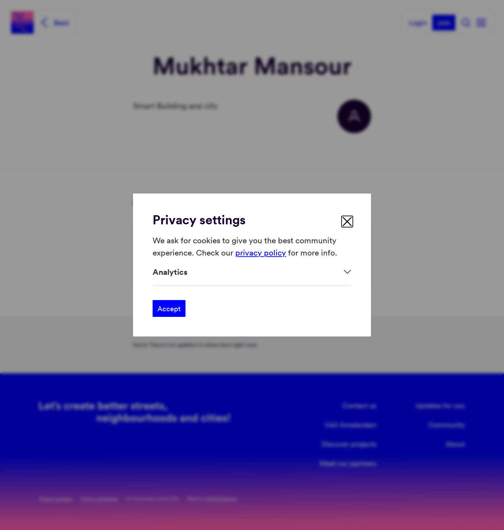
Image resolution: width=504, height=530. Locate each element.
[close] (347, 221)
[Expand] (252, 271)
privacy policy (260, 252)
